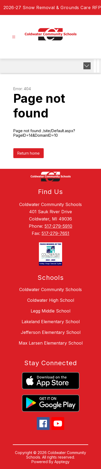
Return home (28, 153)
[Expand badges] (87, 65)
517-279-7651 (55, 233)
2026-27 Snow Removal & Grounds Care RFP (52, 7)
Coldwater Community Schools (50, 289)
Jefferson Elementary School (50, 332)
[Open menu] (14, 37)
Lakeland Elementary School (51, 321)
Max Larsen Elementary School (51, 343)
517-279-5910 (58, 226)
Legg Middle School (50, 311)
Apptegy (62, 461)
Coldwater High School (50, 300)
